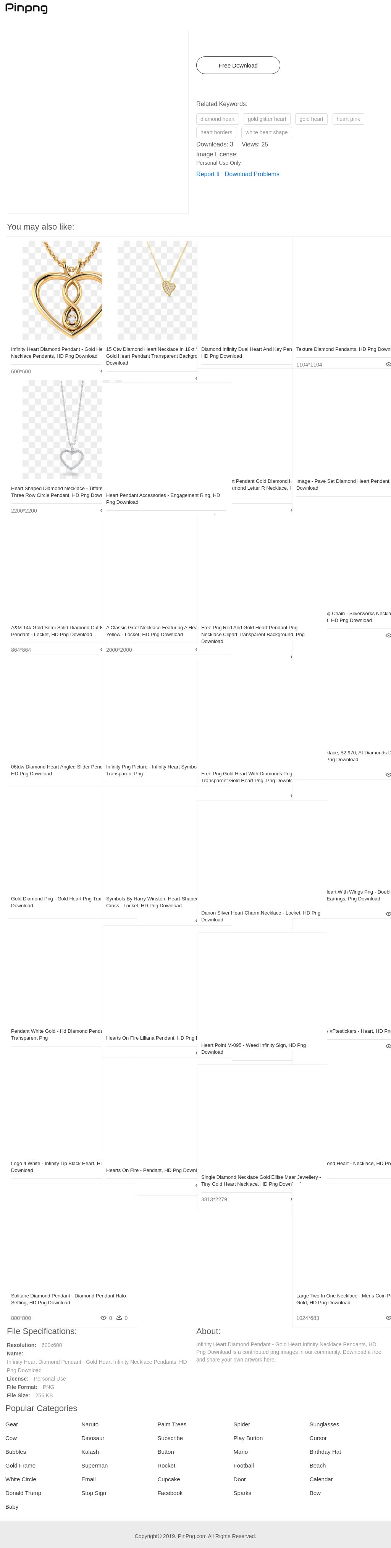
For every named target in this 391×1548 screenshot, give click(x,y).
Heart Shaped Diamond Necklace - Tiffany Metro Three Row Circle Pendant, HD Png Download (49, 479)
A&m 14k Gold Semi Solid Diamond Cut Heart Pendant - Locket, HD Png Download (51, 618)
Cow (11, 1438)
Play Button (248, 1438)
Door (240, 1479)
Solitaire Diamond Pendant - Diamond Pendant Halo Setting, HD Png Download (52, 1286)
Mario (241, 1451)
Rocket (166, 1465)
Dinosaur (92, 1438)
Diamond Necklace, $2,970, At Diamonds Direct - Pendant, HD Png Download (336, 743)
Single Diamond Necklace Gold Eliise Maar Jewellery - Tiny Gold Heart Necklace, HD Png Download (242, 1167)
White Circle (20, 1479)
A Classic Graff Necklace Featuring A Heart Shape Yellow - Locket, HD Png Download (147, 618)
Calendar (321, 1479)
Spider (242, 1424)
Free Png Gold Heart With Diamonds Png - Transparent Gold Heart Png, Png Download (241, 764)
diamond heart (217, 119)
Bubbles (15, 1451)
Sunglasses (324, 1424)
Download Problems (252, 174)
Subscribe (170, 1438)
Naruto (90, 1424)
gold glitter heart (267, 119)
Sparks (243, 1493)
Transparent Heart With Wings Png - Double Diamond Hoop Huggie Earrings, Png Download (336, 882)
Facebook (170, 1493)
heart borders (216, 132)
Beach (318, 1465)
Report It (208, 174)
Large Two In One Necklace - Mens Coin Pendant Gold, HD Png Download (335, 1286)
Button (165, 1451)
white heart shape (267, 132)
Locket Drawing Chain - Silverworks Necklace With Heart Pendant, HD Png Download (335, 604)
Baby (11, 1506)
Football (244, 1465)
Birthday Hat (325, 1451)
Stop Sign (93, 1493)
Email (88, 1479)
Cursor (318, 1438)
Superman (94, 1465)
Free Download (238, 65)
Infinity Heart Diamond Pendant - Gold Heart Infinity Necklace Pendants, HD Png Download (53, 339)
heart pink (348, 119)
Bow (315, 1493)
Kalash (90, 1451)
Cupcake (168, 1479)
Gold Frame (20, 1465)
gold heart (311, 119)
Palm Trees (171, 1424)
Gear (11, 1424)
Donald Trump (23, 1493)
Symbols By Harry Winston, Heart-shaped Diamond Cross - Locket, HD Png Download (147, 889)
